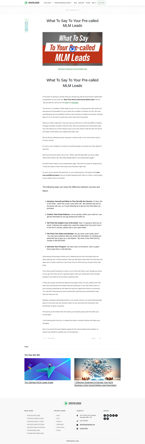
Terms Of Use (60, 427)
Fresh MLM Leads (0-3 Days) (35, 418)
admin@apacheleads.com (87, 424)
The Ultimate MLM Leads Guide (47, 373)
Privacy (58, 430)
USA (66, 103)
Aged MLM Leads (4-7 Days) (35, 421)
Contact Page (84, 428)
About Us (59, 421)
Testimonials (60, 424)
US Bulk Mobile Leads (33, 430)
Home (58, 415)
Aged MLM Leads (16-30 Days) (36, 427)
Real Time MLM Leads (33, 415)
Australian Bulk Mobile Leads (35, 433)
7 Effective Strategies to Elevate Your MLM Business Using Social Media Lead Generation (97, 373)
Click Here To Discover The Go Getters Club (72, 69)
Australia (75, 103)
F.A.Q (58, 418)
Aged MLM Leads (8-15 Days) (35, 424)
